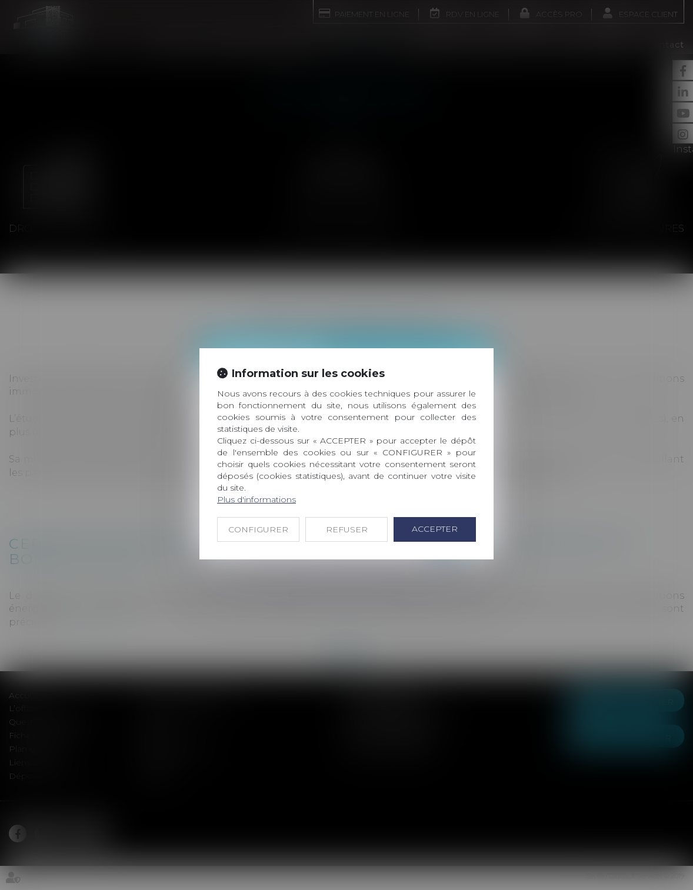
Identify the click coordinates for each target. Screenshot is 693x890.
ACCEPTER (435, 529)
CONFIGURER (258, 529)
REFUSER (347, 529)
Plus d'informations (256, 499)
